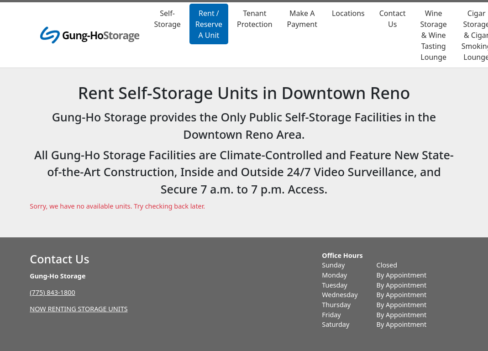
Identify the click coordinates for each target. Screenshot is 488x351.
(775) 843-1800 (52, 292)
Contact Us (392, 18)
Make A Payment (302, 18)
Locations (348, 13)
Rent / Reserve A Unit (208, 24)
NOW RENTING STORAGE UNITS (78, 308)
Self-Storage (167, 18)
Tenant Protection (255, 18)
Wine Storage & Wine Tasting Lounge (433, 35)
